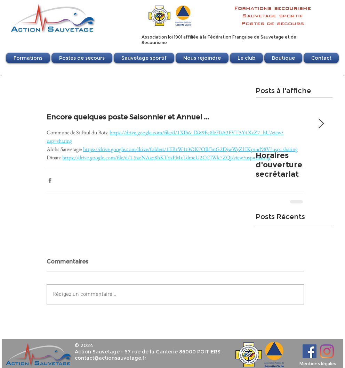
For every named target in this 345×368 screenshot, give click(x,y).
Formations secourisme (272, 8)
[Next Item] (321, 123)
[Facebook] (309, 351)
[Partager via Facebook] (50, 180)
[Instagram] (327, 351)
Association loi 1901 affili (167, 37)
